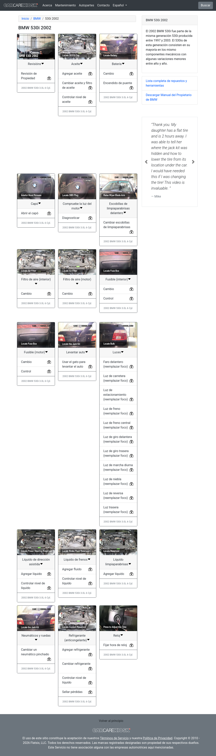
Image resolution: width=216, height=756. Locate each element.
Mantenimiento (65, 5)
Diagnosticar (70, 218)
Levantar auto (75, 352)
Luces (117, 352)
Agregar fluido (71, 569)
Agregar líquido (31, 574)
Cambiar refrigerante (76, 664)
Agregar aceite (72, 73)
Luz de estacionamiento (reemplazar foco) (115, 394)
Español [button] (119, 5)
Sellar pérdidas (72, 692)
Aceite (75, 64)
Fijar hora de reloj (115, 645)
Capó (34, 204)
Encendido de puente (117, 83)
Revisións (34, 64)
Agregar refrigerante (76, 649)
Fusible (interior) (116, 279)
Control (108, 298)
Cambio (108, 73)
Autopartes (86, 5)
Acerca (47, 5)
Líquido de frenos (76, 559)
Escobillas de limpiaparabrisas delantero (118, 208)
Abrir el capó (29, 213)
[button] (146, 162)
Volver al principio (111, 721)
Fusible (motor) (34, 352)
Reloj (116, 635)
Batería (117, 64)
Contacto (103, 5)
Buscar (205, 5)
